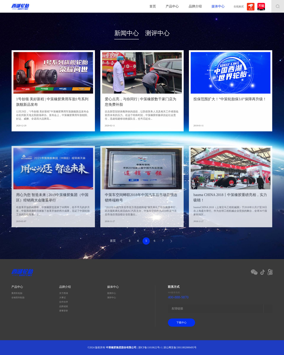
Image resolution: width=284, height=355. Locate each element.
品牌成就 (63, 306)
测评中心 (157, 33)
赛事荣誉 (63, 310)
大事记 (62, 297)
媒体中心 (218, 6)
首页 (152, 6)
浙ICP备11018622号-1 (150, 347)
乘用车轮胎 (16, 293)
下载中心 (181, 322)
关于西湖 (63, 293)
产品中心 (172, 6)
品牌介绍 (195, 6)
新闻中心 (126, 33)
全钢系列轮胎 (17, 297)
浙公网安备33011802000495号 (180, 347)
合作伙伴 (63, 302)
